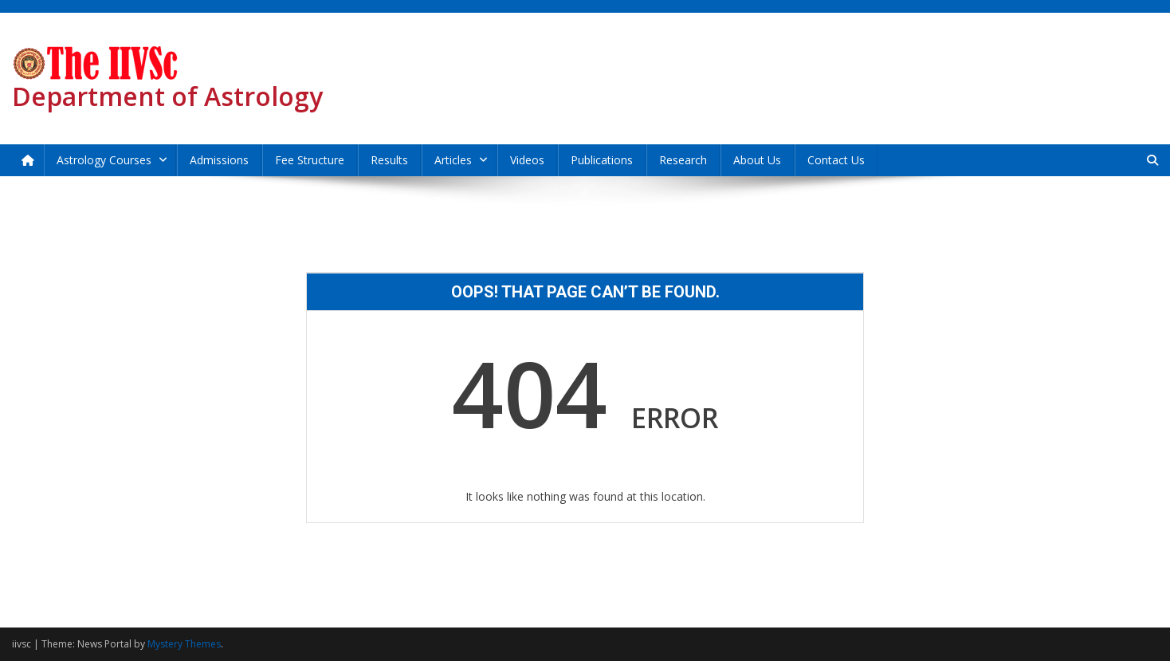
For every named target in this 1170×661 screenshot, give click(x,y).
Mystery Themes (184, 644)
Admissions (219, 159)
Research (683, 159)
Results (389, 159)
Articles (453, 159)
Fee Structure (309, 159)
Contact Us (836, 159)
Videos (527, 159)
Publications (602, 159)
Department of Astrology (167, 96)
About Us (757, 159)
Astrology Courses (104, 159)
